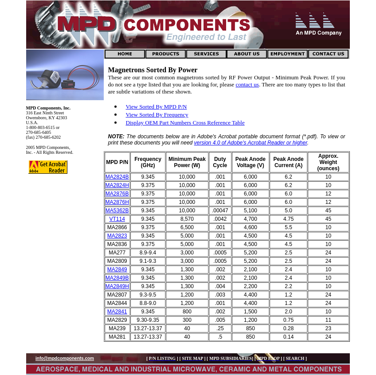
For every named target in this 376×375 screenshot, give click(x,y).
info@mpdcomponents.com (64, 358)
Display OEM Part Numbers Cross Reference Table (185, 122)
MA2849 (117, 269)
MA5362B (117, 210)
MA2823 (117, 236)
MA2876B (117, 194)
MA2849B (117, 278)
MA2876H (117, 202)
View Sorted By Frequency (157, 114)
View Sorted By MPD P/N (156, 106)
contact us (246, 84)
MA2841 (117, 312)
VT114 (117, 219)
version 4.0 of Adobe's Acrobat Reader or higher (250, 143)
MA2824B (117, 177)
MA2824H (117, 185)
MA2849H (117, 286)
